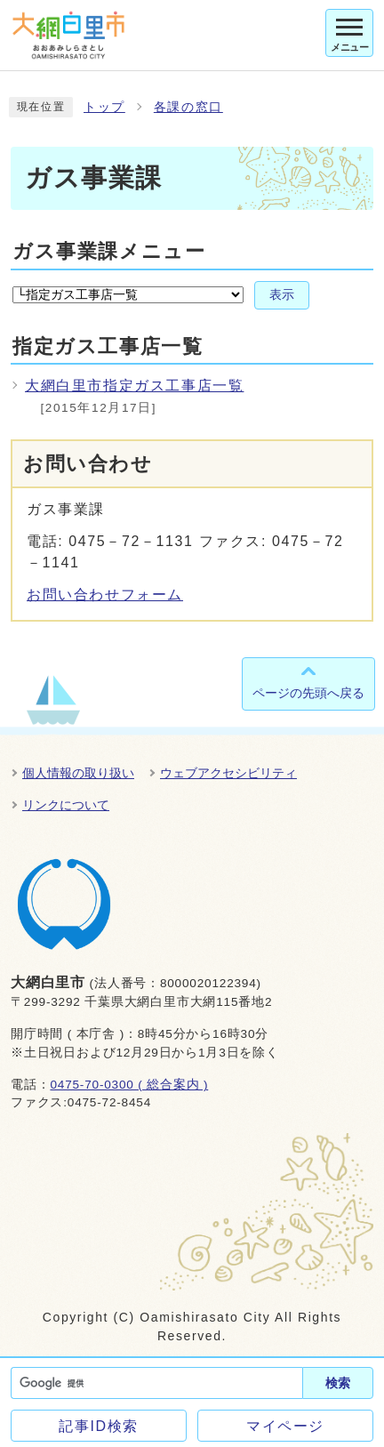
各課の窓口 (188, 107)
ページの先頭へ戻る (308, 693)
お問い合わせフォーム (105, 594)
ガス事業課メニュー (108, 251)
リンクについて (65, 805)
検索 (337, 1383)
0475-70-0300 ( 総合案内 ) (129, 1084)
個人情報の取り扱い (78, 773)
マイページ (285, 1426)
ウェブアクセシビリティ (228, 773)
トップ (104, 107)
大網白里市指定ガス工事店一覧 (134, 385)
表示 (281, 294)
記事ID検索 (99, 1426)
